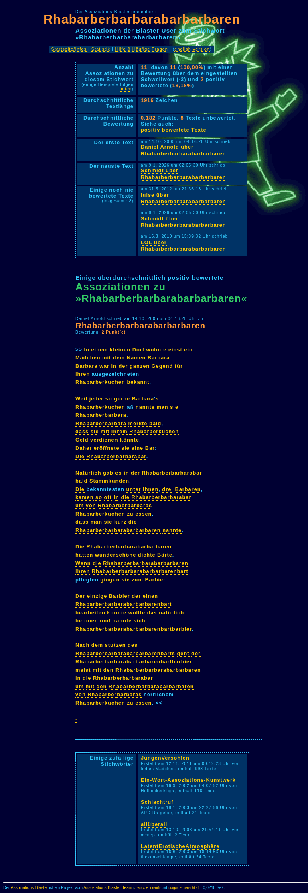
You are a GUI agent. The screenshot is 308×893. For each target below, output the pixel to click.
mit (106, 358)
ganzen (140, 366)
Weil (81, 399)
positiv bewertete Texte (174, 130)
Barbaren (188, 489)
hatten (84, 555)
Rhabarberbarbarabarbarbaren (141, 19)
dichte (147, 555)
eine (138, 448)
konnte (116, 613)
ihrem (119, 431)
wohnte (156, 350)
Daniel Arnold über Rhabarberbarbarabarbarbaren (183, 150)
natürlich (171, 613)
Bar (150, 448)
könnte (129, 440)
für (179, 366)
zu (130, 514)
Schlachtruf (157, 802)
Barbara (159, 358)
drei (167, 489)
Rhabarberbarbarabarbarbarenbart (140, 571)
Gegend (162, 366)
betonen (86, 621)
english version (192, 49)
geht (183, 653)
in (114, 366)
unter (133, 489)
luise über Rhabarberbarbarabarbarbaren (183, 198)
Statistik (100, 49)
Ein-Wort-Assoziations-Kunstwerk (188, 780)
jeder (96, 399)
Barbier (155, 580)
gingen (110, 580)
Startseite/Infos (69, 49)
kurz (120, 522)
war (104, 366)
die (125, 497)
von (91, 505)
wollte (136, 613)
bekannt (138, 382)
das (152, 613)
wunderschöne (115, 555)
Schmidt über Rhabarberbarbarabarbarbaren (183, 173)
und (105, 621)
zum (137, 580)
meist (83, 670)
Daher (83, 448)
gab (108, 473)
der (123, 366)
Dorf (138, 350)
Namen (136, 358)
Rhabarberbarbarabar (116, 456)
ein (188, 350)
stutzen (115, 645)
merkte (138, 423)
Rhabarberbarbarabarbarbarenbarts (125, 653)
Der (80, 596)
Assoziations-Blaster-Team (107, 887)
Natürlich (88, 473)
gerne (122, 399)
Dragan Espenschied (183, 888)
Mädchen (87, 358)
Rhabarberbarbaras (125, 505)
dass (82, 431)
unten (126, 89)
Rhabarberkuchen (100, 382)
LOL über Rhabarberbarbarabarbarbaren (183, 245)
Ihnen (150, 489)
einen (150, 596)
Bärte (164, 555)
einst (175, 350)
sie (174, 407)
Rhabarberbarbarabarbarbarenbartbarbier (133, 629)
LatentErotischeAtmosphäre (180, 846)
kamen (84, 497)
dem (119, 358)
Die (80, 456)
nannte (145, 407)
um (79, 505)
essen (143, 514)
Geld (81, 440)
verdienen (104, 440)
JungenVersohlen (165, 758)
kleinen (120, 350)
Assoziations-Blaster (29, 887)
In (86, 350)
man (162, 407)
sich (140, 621)
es (118, 473)
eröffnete (107, 448)
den (108, 670)
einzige (97, 596)
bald (155, 423)
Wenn (83, 563)
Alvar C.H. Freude (147, 888)
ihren (82, 374)
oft (108, 497)
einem (99, 350)
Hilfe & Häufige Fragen (141, 49)
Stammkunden (109, 481)
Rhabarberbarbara (100, 415)
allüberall (154, 824)
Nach (82, 645)
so (108, 399)
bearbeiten (90, 613)
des (133, 645)
